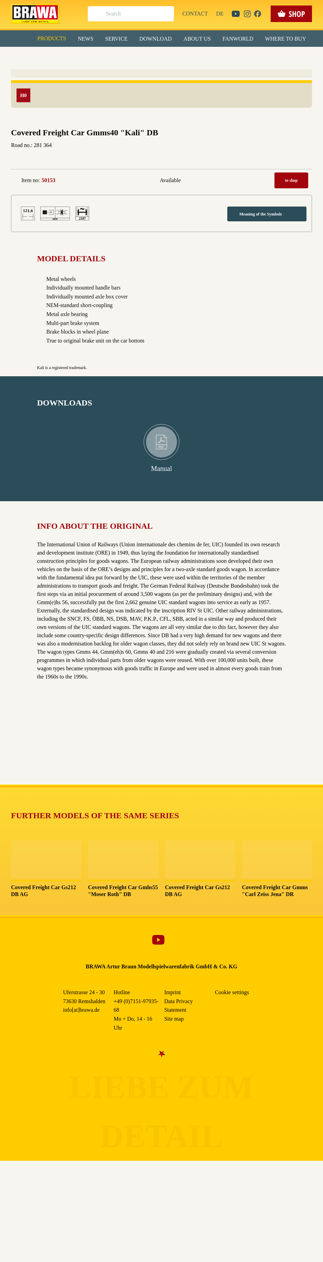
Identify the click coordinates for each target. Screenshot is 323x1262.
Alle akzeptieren (162, 89)
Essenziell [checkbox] (100, 56)
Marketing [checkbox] (132, 56)
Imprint (186, 158)
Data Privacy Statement (218, 158)
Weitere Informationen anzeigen (162, 143)
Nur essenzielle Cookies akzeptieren (161, 128)
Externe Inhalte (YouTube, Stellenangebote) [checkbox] (132, 71)
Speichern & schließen (161, 109)
